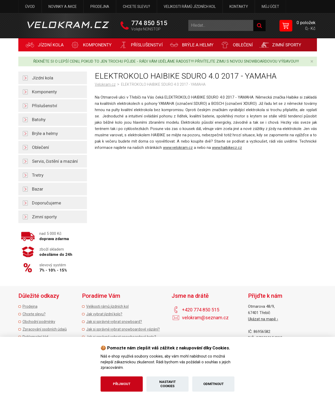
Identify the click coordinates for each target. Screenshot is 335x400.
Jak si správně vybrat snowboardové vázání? (123, 329)
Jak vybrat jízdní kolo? (104, 314)
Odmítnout (213, 384)
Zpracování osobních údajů (45, 329)
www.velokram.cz (178, 147)
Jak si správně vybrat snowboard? (114, 322)
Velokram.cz (105, 84)
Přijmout (121, 384)
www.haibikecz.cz (227, 147)
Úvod (30, 6)
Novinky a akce (62, 6)
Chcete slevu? (136, 6)
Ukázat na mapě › (263, 319)
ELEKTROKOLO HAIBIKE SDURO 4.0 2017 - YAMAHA (163, 84)
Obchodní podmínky (39, 322)
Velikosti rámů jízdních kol (190, 6)
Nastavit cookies (167, 384)
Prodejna (99, 6)
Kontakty (238, 6)
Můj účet (270, 6)
